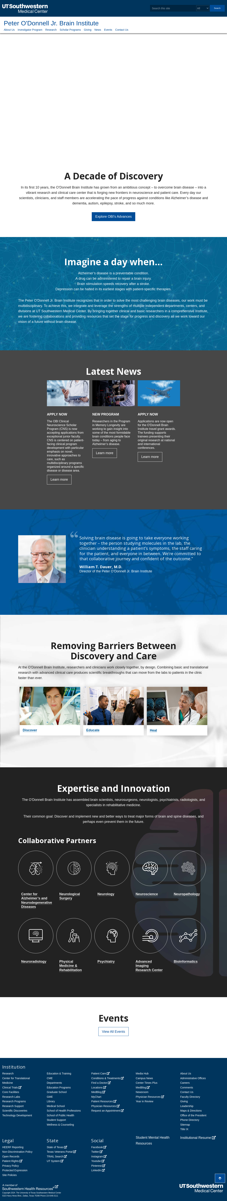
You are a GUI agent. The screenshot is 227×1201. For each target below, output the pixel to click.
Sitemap (185, 1124)
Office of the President (193, 1115)
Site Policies (9, 1175)
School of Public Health (60, 1115)
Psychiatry (106, 961)
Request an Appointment (105, 1110)
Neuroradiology (33, 961)
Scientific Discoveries (14, 1110)
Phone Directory (189, 1119)
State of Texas (55, 1147)
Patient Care (98, 1073)
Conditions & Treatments (105, 1078)
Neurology (105, 894)
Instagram (97, 1156)
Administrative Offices (193, 1078)
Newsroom (142, 1092)
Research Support (13, 1106)
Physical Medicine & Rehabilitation (70, 966)
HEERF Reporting (12, 1147)
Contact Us (121, 29)
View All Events (113, 1032)
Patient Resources (102, 1101)
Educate (93, 730)
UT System (53, 1161)
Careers (185, 1082)
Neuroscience (147, 894)
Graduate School (57, 1092)
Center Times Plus (146, 1082)
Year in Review (144, 1101)
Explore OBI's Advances (113, 216)
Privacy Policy (10, 1165)
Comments (186, 1087)
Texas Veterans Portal (59, 1151)
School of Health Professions (64, 1110)
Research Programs (14, 1101)
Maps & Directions (191, 1110)
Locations (97, 1087)
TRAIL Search (55, 1156)
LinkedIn (96, 1170)
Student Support (56, 1119)
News (97, 29)
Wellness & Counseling (60, 1124)
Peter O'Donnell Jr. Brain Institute (51, 23)
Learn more (59, 479)
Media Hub (142, 1073)
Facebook (97, 1147)
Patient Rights (10, 1161)
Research (51, 29)
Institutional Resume (195, 1138)
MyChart (96, 1096)
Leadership (186, 1106)
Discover (30, 730)
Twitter (95, 1151)
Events (108, 29)
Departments (54, 1082)
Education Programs (59, 1087)
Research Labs (11, 1096)
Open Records (10, 1156)
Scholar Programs (70, 29)
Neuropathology (187, 894)
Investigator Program (30, 29)
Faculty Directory (190, 1096)
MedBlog (96, 1092)
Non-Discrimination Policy (17, 1151)
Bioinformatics (185, 961)
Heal (153, 730)
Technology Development (17, 1115)
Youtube (96, 1161)
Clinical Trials (10, 1087)
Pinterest (96, 1165)
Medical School (56, 1106)
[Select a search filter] (202, 8)
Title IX (184, 1129)
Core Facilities (10, 1092)
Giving (88, 29)
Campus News (144, 1078)
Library (51, 1101)
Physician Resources (103, 1106)
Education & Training (59, 1073)
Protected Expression (14, 1170)
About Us (9, 29)
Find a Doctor (99, 1082)
